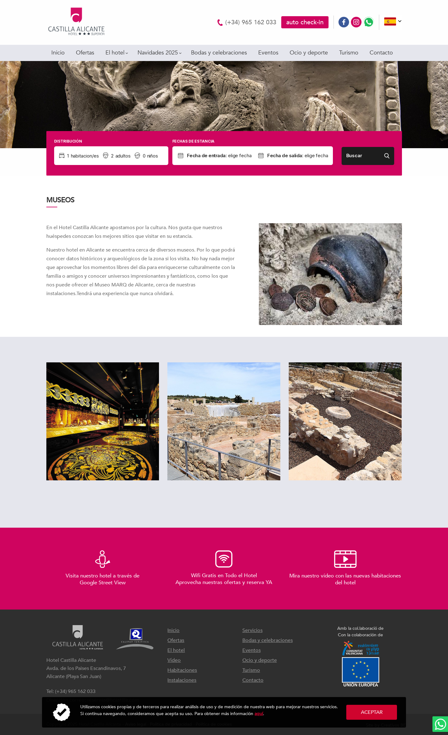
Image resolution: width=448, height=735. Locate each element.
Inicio (58, 53)
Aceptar (372, 712)
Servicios (252, 630)
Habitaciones (182, 670)
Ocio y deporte (309, 53)
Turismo (348, 53)
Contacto (381, 53)
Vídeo (174, 660)
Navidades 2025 (158, 53)
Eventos (268, 53)
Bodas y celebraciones (219, 53)
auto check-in (305, 22)
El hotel (114, 53)
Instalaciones (181, 680)
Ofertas (85, 53)
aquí (258, 714)
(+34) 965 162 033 (250, 22)
